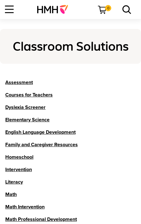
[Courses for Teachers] (29, 95)
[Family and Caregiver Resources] (41, 145)
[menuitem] (55, 9)
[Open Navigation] (9, 9)
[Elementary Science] (27, 120)
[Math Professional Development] (41, 219)
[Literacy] (14, 182)
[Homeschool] (19, 157)
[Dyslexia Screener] (25, 107)
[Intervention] (18, 169)
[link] (55, 9)
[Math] (11, 194)
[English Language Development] (40, 132)
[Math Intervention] (25, 207)
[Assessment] (19, 82)
